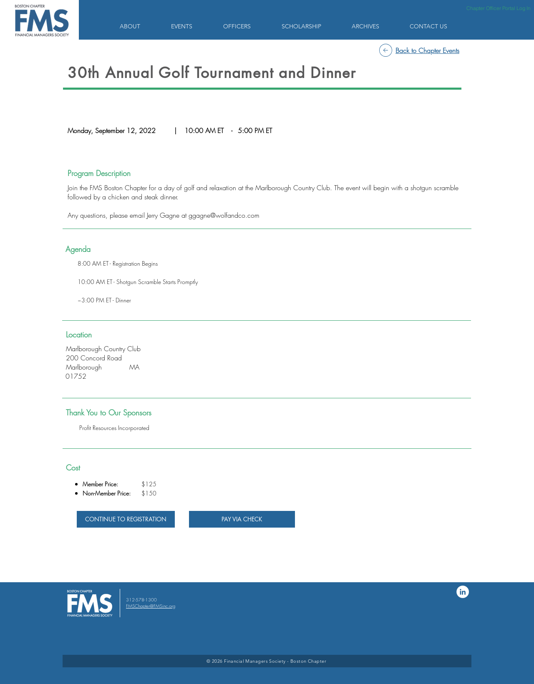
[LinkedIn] (462, 592)
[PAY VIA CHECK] (242, 519)
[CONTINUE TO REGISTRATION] (126, 519)
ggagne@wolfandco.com (224, 215)
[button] (139, 26)
